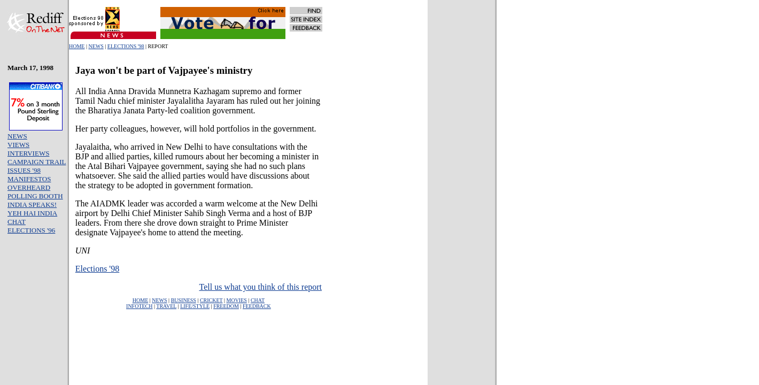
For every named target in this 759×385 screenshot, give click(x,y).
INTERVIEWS (28, 153)
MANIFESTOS (29, 179)
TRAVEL (166, 306)
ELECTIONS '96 (31, 230)
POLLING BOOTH (35, 196)
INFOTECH (139, 306)
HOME (76, 46)
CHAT (16, 222)
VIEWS (18, 145)
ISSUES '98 (24, 170)
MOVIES (237, 300)
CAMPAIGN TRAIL (36, 162)
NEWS (95, 46)
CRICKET (211, 300)
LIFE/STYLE (195, 306)
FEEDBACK (257, 306)
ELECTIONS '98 (125, 46)
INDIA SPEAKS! (32, 205)
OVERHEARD (28, 187)
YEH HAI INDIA (32, 213)
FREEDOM (226, 306)
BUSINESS (183, 300)
